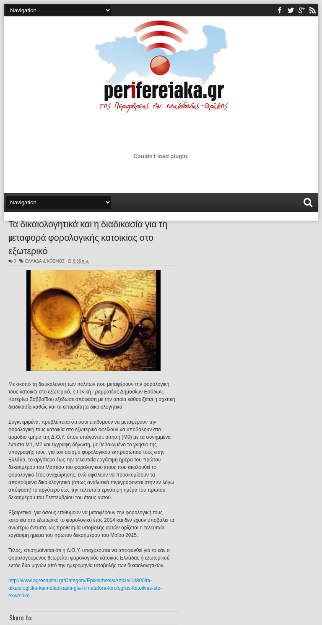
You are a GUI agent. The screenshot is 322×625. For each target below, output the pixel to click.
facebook (279, 10)
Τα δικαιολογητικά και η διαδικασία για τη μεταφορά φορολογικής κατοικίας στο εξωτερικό (87, 236)
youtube (301, 10)
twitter (290, 10)
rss (312, 10)
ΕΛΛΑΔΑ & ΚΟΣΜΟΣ (45, 261)
